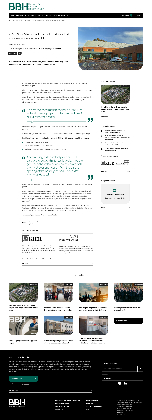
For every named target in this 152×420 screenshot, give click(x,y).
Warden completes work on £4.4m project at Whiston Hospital (115, 132)
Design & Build (12, 53)
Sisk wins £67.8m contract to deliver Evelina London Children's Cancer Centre (117, 144)
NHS (20, 53)
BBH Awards (32, 15)
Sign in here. (25, 384)
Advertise (89, 403)
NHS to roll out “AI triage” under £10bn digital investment (116, 149)
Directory (48, 15)
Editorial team (59, 15)
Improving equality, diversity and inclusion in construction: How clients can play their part (117, 138)
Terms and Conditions (94, 406)
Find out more (13, 390)
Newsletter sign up (62, 406)
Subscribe (127, 15)
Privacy (89, 409)
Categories (20, 15)
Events (40, 15)
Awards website (92, 400)
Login (138, 15)
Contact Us (59, 409)
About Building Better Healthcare (67, 400)
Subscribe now (121, 321)
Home (12, 15)
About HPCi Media (62, 403)
